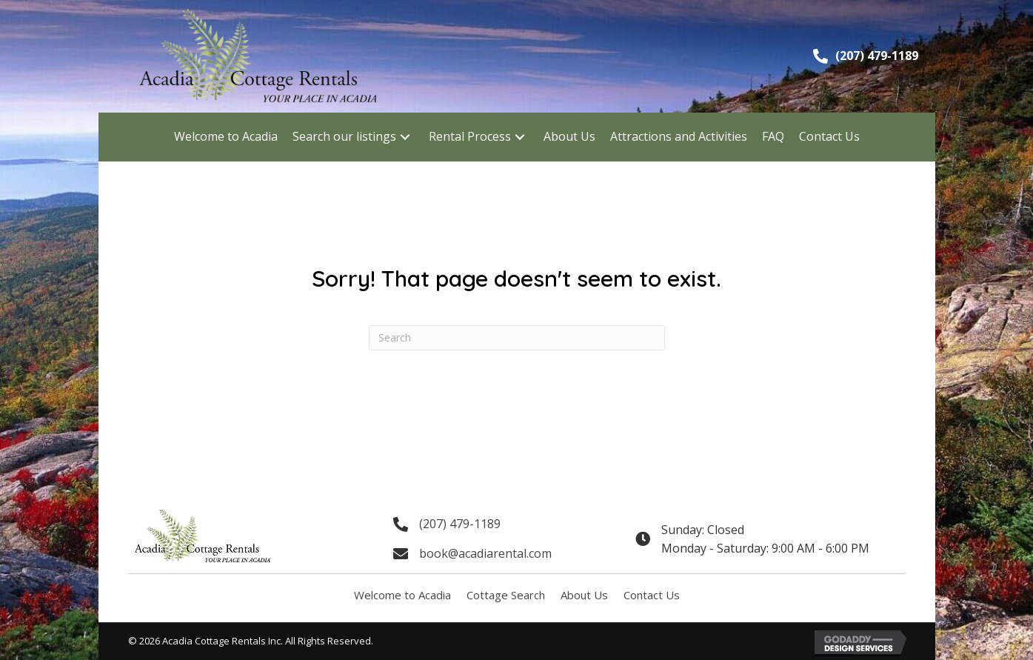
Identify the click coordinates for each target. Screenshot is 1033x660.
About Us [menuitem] (584, 594)
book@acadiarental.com (485, 553)
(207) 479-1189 (876, 55)
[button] (405, 136)
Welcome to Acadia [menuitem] (402, 594)
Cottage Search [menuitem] (506, 594)
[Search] (517, 337)
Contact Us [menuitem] (652, 594)
